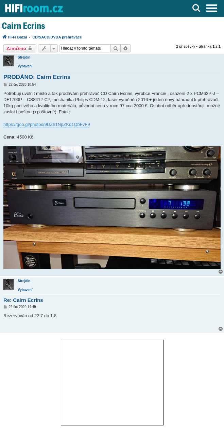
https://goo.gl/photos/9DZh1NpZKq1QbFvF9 (46, 124)
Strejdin (24, 57)
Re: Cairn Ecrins (23, 300)
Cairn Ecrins (23, 25)
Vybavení (25, 66)
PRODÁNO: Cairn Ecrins (36, 77)
